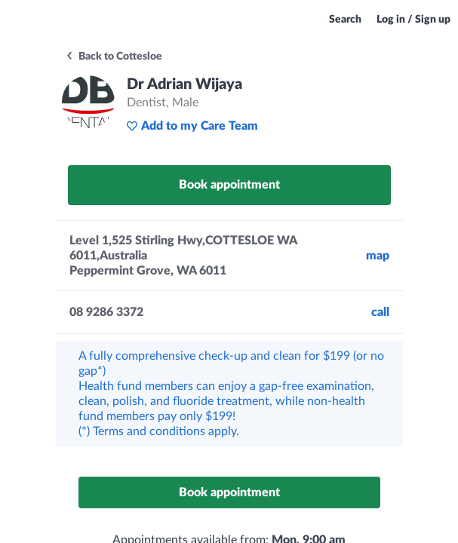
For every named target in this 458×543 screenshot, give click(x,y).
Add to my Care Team (192, 126)
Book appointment (229, 185)
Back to (113, 56)
